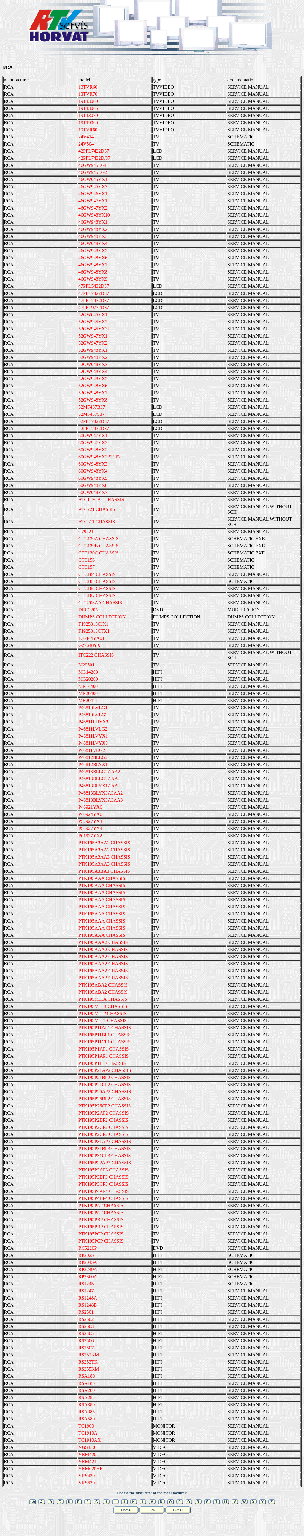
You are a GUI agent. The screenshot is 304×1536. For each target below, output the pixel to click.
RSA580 (86, 1418)
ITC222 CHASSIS (96, 655)
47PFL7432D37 (93, 300)
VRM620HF (90, 1468)
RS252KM (88, 1354)
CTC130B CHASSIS (98, 545)
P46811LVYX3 (93, 743)
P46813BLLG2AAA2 (99, 771)
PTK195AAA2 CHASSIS (103, 942)
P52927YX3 (90, 821)
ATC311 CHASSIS (96, 521)
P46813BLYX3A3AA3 (100, 800)
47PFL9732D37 (93, 307)
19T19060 (88, 122)
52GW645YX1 (92, 314)
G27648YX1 (90, 645)
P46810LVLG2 (92, 714)
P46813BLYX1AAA (98, 785)
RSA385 (86, 1411)
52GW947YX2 (92, 343)
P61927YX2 (90, 835)
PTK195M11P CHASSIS (102, 1013)
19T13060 (88, 101)
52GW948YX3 (92, 364)
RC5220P (87, 1248)
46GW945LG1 (92, 165)
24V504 (86, 143)
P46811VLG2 (91, 750)
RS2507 (86, 1347)
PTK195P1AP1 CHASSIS (103, 1048)
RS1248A (87, 1297)
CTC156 (86, 559)
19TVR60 (87, 129)
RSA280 (86, 1390)
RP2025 (86, 1255)
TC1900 (86, 1425)
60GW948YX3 (92, 463)
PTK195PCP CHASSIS (101, 1233)
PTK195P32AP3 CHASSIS (104, 1162)
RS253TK (88, 1361)
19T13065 (88, 108)
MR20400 (88, 693)
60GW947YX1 (92, 435)
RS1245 (86, 1283)
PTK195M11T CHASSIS (102, 1020)
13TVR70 (87, 94)
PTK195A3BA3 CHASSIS (104, 871)
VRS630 (86, 1482)
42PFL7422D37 (93, 151)
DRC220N (88, 609)
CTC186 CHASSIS (96, 588)
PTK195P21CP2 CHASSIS (104, 1084)
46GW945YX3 (92, 186)
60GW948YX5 (92, 478)
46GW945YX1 (92, 179)
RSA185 (86, 1383)
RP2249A (87, 1269)
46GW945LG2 (92, 172)
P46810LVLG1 (92, 707)
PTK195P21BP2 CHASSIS (104, 1077)
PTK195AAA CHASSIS (101, 878)
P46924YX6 (90, 814)
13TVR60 (87, 86)
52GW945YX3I (93, 328)
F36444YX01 (91, 638)
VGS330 (86, 1447)
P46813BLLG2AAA (98, 778)
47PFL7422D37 (93, 293)
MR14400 (88, 686)
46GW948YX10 (94, 215)
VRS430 (86, 1475)
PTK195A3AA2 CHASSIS (104, 842)
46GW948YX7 (92, 264)
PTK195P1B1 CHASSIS (102, 1063)
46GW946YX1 (92, 193)
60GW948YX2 (92, 449)
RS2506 (86, 1340)
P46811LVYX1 (93, 736)
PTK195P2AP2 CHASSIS (103, 1112)
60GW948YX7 (92, 492)
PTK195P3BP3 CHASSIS (103, 1176)
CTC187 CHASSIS (96, 595)
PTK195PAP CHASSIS (100, 1205)
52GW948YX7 (92, 392)
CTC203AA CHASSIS (100, 602)
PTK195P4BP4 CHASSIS (103, 1198)
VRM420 (87, 1454)
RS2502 (86, 1319)
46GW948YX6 (92, 257)
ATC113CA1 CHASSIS (101, 499)
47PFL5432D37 (93, 286)
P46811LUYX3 (93, 721)
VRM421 (87, 1461)
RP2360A (87, 1276)
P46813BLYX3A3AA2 (100, 792)
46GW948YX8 (92, 271)
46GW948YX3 (92, 236)
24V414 (86, 136)
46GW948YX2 (92, 229)
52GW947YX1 (92, 335)
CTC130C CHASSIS (98, 552)
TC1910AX (89, 1440)
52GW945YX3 (92, 321)
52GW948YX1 (92, 350)
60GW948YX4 (92, 471)
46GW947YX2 (92, 207)
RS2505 (86, 1333)
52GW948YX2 (92, 357)
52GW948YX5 (92, 378)
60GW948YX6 (92, 485)
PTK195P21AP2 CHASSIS (104, 1070)
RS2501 (86, 1312)
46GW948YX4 (92, 243)
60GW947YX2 (92, 442)
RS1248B (87, 1305)
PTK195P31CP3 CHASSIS (104, 1155)
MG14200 (88, 672)
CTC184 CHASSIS (96, 574)
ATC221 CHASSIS (96, 509)
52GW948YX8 (92, 399)
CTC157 (86, 567)
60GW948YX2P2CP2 (99, 456)
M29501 (86, 664)
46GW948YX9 (92, 279)
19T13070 (88, 115)
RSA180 (86, 1376)
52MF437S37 (91, 414)
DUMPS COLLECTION (102, 616)
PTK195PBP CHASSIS (101, 1219)
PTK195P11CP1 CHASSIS (104, 1041)
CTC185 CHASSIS (96, 581)
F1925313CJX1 (93, 623)
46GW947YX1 (92, 200)
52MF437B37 (91, 407)
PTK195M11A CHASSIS (102, 999)
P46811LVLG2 (92, 728)
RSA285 (86, 1397)
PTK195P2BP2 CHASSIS (103, 1120)
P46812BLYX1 (93, 764)
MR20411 (87, 700)
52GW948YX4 (92, 371)
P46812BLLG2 (93, 757)
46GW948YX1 (92, 222)
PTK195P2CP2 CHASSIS (103, 1127)
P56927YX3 (90, 828)
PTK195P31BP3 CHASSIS (104, 1148)
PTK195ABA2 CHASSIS (103, 984)
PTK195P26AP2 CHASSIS (104, 1091)
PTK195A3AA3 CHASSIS (104, 856)
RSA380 (86, 1404)
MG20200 (88, 679)
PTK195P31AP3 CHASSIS (104, 1141)
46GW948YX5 (92, 250)
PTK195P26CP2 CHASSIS (104, 1105)
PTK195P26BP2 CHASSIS (104, 1098)
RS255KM (88, 1369)
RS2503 (86, 1326)
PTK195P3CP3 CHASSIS (103, 1184)
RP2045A (87, 1262)
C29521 (86, 531)
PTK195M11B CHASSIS (102, 1006)
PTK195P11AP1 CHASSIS (104, 1027)
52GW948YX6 (92, 385)
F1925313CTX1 (94, 631)
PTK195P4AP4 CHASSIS (103, 1191)
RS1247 (86, 1290)
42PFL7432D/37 (94, 158)
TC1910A (87, 1433)
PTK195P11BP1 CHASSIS (104, 1034)
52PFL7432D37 (93, 428)
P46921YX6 (90, 807)
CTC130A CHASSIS (98, 538)
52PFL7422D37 (93, 421)
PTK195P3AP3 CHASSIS (103, 1169)
